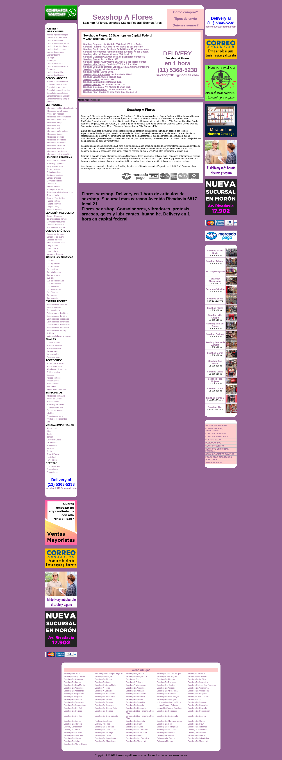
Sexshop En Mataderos (105, 741)
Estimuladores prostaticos (58, 327)
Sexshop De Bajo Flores (74, 676)
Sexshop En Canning (197, 702)
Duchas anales (53, 343)
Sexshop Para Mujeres (215, 380)
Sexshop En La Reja (104, 732)
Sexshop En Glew (196, 724)
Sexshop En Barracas (166, 694)
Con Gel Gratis (53, 466)
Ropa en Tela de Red (56, 198)
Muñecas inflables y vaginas (59, 336)
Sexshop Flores (91, 62)
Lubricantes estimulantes (58, 46)
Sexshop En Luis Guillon (199, 738)
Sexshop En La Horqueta (137, 730)
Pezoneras (51, 386)
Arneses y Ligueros (55, 163)
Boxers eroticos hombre (57, 219)
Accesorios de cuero (56, 234)
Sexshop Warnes (92, 84)
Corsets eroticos (54, 178)
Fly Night (50, 58)
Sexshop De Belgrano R (136, 676)
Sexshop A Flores (123, 17)
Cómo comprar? (185, 12)
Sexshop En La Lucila (166, 730)
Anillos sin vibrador (55, 399)
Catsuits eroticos (54, 172)
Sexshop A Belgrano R (74, 694)
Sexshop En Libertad (197, 735)
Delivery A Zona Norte (197, 730)
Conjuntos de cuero (55, 237)
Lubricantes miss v (55, 63)
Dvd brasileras (53, 266)
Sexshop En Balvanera (105, 694)
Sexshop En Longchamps (106, 738)
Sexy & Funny (53, 454)
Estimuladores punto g (56, 330)
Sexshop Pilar (90, 92)
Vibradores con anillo (56, 396)
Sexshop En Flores (196, 721)
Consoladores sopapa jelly (58, 96)
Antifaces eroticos (54, 366)
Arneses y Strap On (55, 404)
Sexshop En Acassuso (73, 688)
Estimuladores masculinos (58, 325)
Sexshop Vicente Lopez (95, 89)
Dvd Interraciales (54, 284)
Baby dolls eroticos (55, 166)
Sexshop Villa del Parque (96, 54)
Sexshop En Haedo (134, 727)
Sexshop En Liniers (72, 738)
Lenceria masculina (55, 225)
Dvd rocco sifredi (54, 289)
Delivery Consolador (73, 727)
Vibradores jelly (53, 125)
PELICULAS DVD (213, 443)
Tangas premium (54, 204)
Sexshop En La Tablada (136, 732)
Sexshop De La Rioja (197, 679)
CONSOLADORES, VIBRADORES (214, 429)
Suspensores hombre (56, 227)
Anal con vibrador (54, 345)
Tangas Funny (53, 207)
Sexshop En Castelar (135, 705)
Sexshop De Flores (103, 679)
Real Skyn (51, 61)
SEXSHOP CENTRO (214, 446)
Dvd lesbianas (53, 286)
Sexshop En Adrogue (166, 688)
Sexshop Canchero (196, 673)
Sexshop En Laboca (165, 732)
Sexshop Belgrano (92, 44)
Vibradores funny (54, 122)
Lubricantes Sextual (55, 75)
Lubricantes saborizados (57, 66)
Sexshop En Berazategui (168, 696)
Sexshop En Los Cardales (137, 738)
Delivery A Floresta (165, 741)
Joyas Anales (52, 351)
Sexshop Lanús (91, 77)
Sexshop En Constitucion (199, 711)
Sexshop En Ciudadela (136, 708)
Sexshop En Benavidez (136, 696)
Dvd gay (50, 278)
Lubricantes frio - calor (56, 49)
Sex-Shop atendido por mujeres (109, 673)
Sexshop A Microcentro (136, 685)
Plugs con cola (53, 357)
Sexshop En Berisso (73, 699)
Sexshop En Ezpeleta (135, 721)
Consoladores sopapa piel (58, 99)
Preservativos (53, 381)
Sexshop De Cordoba (73, 679)
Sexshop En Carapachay (75, 705)
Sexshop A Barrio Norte (198, 696)
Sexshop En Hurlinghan (167, 727)
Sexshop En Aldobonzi (74, 691)
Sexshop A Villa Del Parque (169, 673)
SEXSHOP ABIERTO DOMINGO (220, 454)
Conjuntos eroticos (55, 175)
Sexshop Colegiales (93, 87)
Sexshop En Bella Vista (105, 696)
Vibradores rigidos (54, 134)
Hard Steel (51, 457)
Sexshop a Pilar (133, 679)
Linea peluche (53, 251)
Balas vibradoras (54, 307)
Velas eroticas (53, 384)
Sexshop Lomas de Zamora (97, 67)
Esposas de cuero (54, 240)
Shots (49, 451)
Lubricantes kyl (53, 55)
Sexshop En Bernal (103, 699)
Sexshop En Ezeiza (72, 721)
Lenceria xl (51, 184)
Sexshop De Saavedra (198, 682)
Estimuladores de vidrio (57, 316)
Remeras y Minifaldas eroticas (60, 192)
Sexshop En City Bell (73, 708)
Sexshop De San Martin (74, 685)
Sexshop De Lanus (72, 682)
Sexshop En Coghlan (73, 711)
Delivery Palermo (102, 724)
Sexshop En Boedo (134, 699)
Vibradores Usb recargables (59, 154)
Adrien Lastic (52, 428)
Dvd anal (50, 261)
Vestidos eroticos (54, 209)
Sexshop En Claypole (197, 708)
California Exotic (54, 440)
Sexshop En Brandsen (73, 702)
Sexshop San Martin (93, 82)
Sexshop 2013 (194, 699)
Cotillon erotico (53, 372)
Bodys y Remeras (54, 216)
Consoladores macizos (57, 84)
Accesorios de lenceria (57, 161)
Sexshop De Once (103, 682)
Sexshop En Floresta (73, 724)
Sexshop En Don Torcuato (106, 716)
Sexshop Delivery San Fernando (202, 685)
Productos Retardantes (57, 419)
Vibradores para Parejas (57, 111)
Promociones (52, 472)
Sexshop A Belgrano (73, 696)
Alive (49, 431)
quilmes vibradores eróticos (169, 702)
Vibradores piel (53, 128)
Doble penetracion (55, 407)
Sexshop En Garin (134, 724)
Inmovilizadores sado (56, 243)
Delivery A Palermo (165, 735)
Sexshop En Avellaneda (198, 691)
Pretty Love (52, 445)
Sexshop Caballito (92, 57)
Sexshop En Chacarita (198, 705)
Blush (49, 434)
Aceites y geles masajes (57, 35)
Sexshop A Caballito (103, 691)
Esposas (50, 375)
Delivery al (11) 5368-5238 (61, 482)
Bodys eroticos (53, 169)
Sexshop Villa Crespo (94, 64)
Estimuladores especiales (58, 319)
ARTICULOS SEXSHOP (216, 425)
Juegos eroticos (53, 378)
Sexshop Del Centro (165, 685)
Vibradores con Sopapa (57, 151)
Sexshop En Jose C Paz (105, 730)
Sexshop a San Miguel (167, 676)
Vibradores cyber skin (56, 120)
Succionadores (53, 310)
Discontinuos (52, 469)
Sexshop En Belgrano (197, 694)
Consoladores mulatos (56, 87)
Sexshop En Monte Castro (75, 744)
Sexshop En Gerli (164, 724)
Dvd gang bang (53, 275)
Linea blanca (52, 248)
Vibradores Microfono (56, 145)
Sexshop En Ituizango (197, 727)
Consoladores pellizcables (58, 90)
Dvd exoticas (52, 269)
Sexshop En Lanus (134, 735)
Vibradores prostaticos (56, 140)
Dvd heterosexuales (55, 281)
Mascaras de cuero (55, 254)
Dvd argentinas (53, 263)
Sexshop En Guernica (104, 727)
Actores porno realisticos (57, 81)
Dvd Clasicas (52, 292)
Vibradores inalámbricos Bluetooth (62, 108)
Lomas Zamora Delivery (167, 705)
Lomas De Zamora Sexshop (169, 708)
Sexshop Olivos (91, 79)
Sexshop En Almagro (135, 691)
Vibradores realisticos (56, 143)
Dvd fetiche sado (54, 272)
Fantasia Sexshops (103, 721)
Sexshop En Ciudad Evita (106, 708)
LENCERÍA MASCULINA (216, 437)
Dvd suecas (52, 295)
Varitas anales (53, 354)
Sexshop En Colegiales (167, 711)
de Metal (50, 333)
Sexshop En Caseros (104, 705)
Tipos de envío (185, 19)
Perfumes (51, 69)
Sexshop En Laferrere (73, 735)
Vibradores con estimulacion (59, 117)
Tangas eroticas (53, 201)
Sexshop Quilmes (92, 69)
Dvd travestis (52, 298)
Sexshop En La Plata (73, 732)
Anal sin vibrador (54, 348)
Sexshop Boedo (91, 59)
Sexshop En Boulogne (166, 699)
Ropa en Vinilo (53, 195)
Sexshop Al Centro (72, 673)
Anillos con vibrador (55, 114)
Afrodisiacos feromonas (57, 369)
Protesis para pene (55, 416)
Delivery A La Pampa (166, 738)
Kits (48, 422)
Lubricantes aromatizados (58, 43)
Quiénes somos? (185, 25)
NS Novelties (52, 443)
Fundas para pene (55, 410)
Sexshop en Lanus (103, 735)
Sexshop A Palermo (134, 682)
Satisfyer (50, 448)
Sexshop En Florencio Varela (169, 721)
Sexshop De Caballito (197, 676)
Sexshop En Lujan (72, 741)
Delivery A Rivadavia (197, 732)
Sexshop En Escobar (197, 716)
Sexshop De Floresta (166, 679)
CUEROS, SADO (213, 440)
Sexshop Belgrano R (135, 673)
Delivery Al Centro (72, 730)
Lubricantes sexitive (55, 72)
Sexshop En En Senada (167, 716)
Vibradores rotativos (55, 148)
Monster (50, 102)
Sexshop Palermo (92, 46)
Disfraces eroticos (54, 181)
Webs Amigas (141, 670)
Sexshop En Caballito (135, 702)
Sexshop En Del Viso (73, 716)
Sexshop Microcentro (94, 52)
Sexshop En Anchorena (167, 691)
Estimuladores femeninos (58, 322)
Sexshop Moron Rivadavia (96, 74)
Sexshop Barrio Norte (94, 49)
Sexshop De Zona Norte (105, 685)
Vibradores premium (55, 137)
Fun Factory (52, 460)
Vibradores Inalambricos (57, 131)
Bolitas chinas (53, 402)
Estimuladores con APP (57, 304)
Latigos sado (52, 245)
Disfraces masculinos (56, 222)
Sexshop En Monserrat (136, 741)
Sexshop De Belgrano (104, 676)
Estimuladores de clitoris (57, 313)
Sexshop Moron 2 (215, 398)
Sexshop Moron (91, 72)
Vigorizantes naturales (56, 389)
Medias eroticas (53, 186)
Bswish (50, 437)
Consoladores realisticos (57, 93)
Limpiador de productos (57, 38)
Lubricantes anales (55, 40)
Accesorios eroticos (55, 363)
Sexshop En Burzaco (104, 702)
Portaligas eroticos (55, 189)
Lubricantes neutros (55, 52)
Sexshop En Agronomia (198, 688)
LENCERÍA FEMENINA (215, 434)
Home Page (83, 100)
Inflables (50, 413)
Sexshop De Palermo (166, 682)
